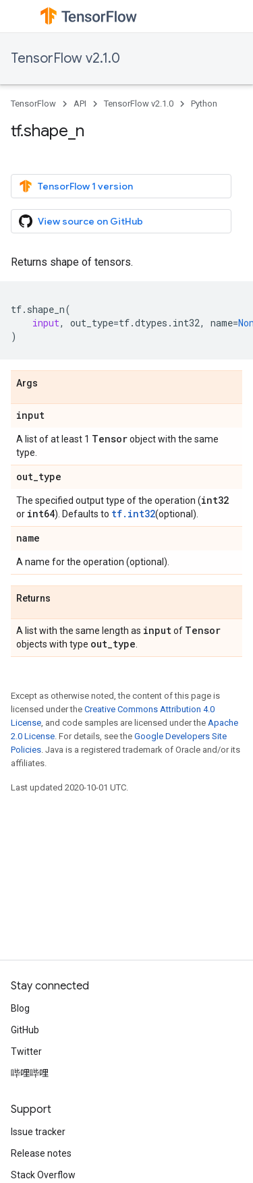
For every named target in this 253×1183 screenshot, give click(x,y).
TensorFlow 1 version (76, 186)
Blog (20, 1008)
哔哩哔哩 (30, 1073)
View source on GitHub (81, 221)
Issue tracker (38, 1131)
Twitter (26, 1051)
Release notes (41, 1153)
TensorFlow (33, 103)
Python (204, 103)
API (80, 103)
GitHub (25, 1030)
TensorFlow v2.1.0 (65, 58)
